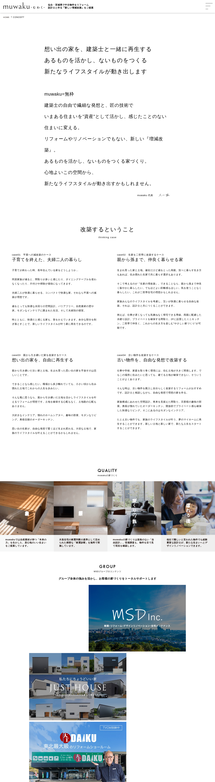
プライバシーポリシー (123, 768)
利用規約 (140, 768)
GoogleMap (39, 719)
